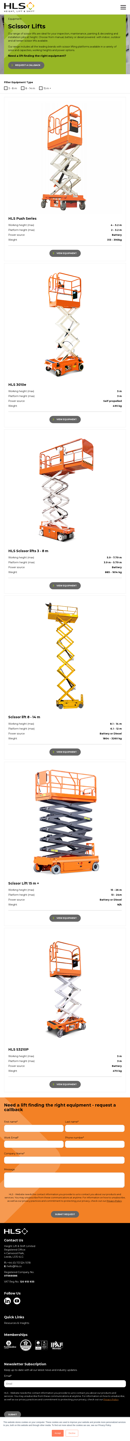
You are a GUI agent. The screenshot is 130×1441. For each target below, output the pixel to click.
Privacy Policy (114, 1201)
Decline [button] (72, 1433)
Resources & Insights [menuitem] (16, 1323)
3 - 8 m (10, 88)
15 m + (45, 88)
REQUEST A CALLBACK (27, 65)
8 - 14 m (28, 88)
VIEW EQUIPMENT (67, 253)
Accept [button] (58, 1433)
